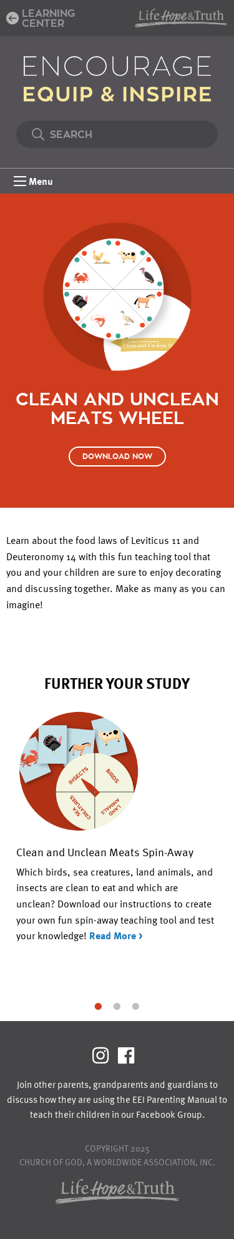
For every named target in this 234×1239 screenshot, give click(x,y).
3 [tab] (136, 1005)
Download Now (117, 456)
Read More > (116, 935)
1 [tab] (98, 1005)
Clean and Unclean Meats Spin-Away (104, 851)
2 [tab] (117, 1005)
